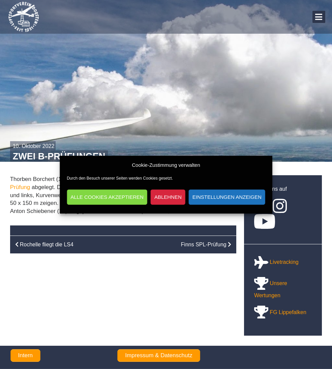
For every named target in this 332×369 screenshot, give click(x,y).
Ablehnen (168, 197)
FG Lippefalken (280, 312)
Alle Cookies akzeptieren (107, 197)
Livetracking (276, 262)
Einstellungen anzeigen (227, 197)
